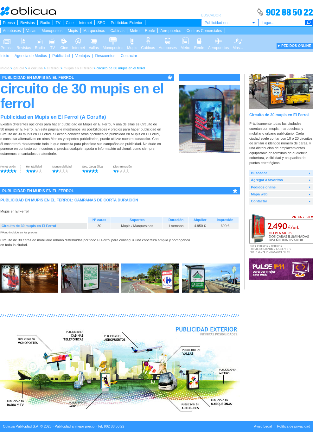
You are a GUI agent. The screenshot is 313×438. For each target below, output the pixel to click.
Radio (45, 23)
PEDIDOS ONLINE (296, 46)
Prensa (9, 23)
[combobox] (229, 22)
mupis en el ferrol (78, 68)
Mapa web (259, 194)
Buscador (259, 173)
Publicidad (61, 56)
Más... (238, 40)
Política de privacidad (293, 426)
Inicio (4, 56)
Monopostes (52, 31)
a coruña (35, 68)
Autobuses (12, 31)
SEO (101, 23)
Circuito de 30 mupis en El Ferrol (29, 226)
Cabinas (118, 31)
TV (57, 23)
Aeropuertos (170, 31)
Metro (135, 31)
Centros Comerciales (204, 31)
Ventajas (82, 56)
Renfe (150, 31)
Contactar (129, 56)
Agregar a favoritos (267, 180)
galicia (18, 68)
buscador (142, 139)
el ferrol (53, 68)
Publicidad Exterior (126, 23)
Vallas (31, 31)
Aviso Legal (263, 426)
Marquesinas (94, 31)
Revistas (27, 23)
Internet (85, 23)
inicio (5, 68)
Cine (70, 23)
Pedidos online (263, 187)
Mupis (73, 31)
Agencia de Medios (31, 56)
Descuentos (105, 56)
